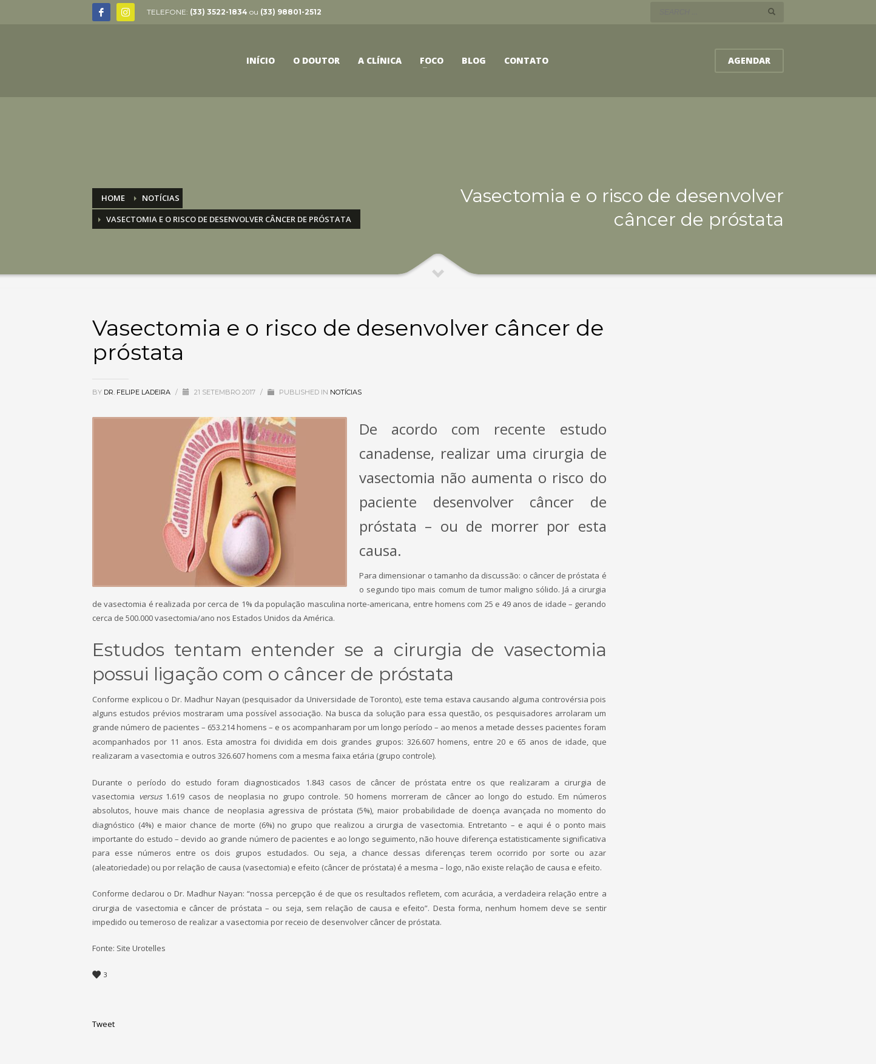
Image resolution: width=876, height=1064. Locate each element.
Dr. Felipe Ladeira (138, 392)
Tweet (103, 1023)
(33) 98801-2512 (291, 11)
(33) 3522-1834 (219, 11)
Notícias (346, 392)
